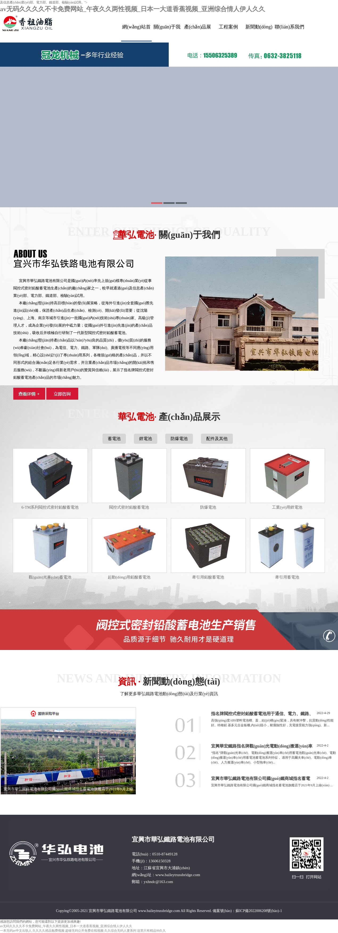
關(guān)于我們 (167, 32)
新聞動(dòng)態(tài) (259, 32)
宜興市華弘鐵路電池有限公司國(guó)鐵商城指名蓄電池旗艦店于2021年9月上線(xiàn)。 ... (272, 785)
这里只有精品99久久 (151, 930)
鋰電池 (145, 438)
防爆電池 (179, 438)
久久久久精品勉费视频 (48, 930)
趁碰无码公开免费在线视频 (84, 930)
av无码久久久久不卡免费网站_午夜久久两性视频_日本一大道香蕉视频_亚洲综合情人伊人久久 (132, 9)
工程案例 (228, 26)
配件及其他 (217, 438)
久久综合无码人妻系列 (120, 930)
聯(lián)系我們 (289, 26)
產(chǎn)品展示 (197, 32)
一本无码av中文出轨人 (16, 930)
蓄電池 (114, 438)
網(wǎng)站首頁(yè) (136, 32)
